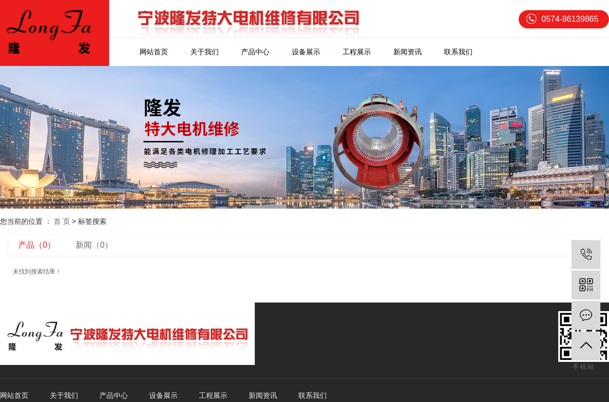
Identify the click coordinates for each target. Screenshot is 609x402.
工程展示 (357, 52)
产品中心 (255, 52)
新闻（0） (94, 245)
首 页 (62, 221)
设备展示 (306, 52)
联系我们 (458, 52)
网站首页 (154, 52)
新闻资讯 (407, 52)
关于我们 (204, 52)
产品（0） (36, 245)
